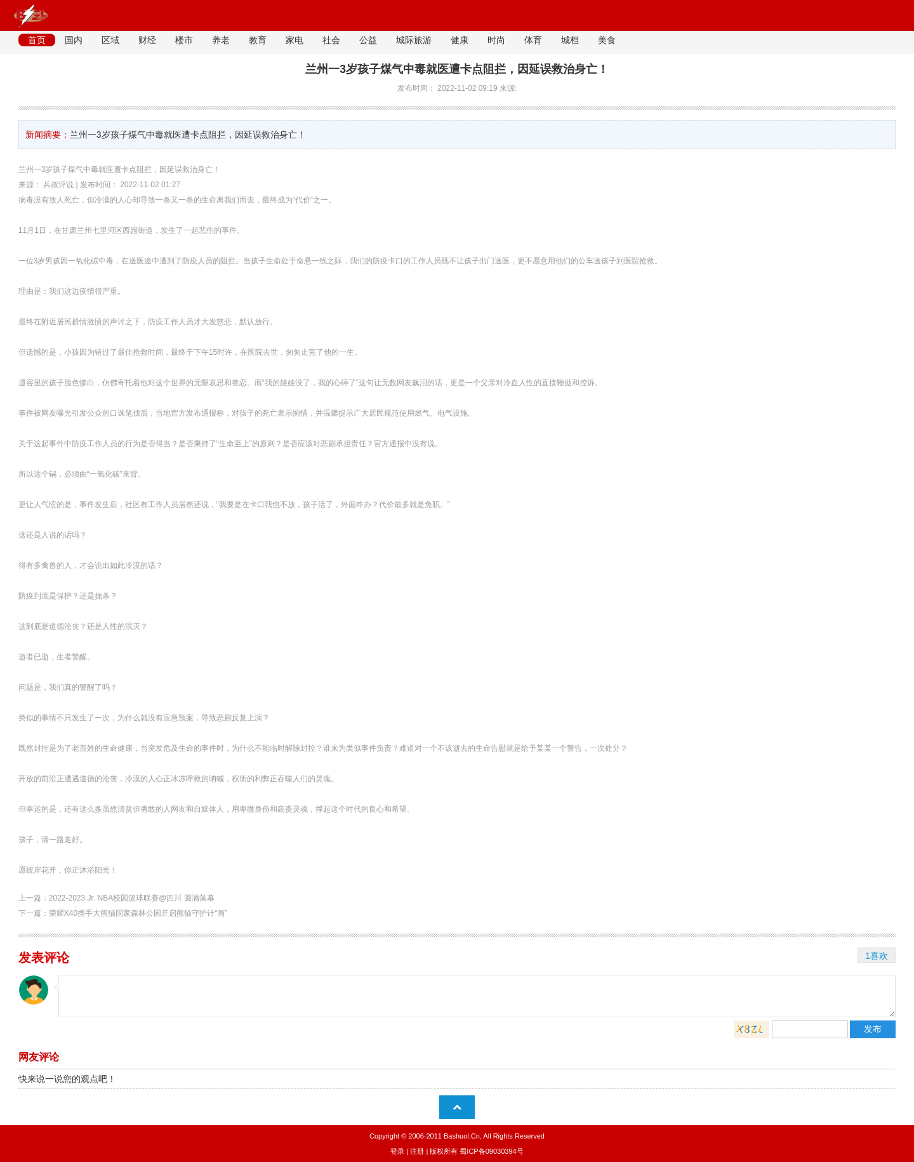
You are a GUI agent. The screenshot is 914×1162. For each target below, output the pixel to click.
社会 (331, 40)
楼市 (184, 40)
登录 (397, 1151)
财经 (147, 40)
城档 (570, 40)
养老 (221, 40)
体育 (533, 40)
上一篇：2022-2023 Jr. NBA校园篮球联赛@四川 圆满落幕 (116, 898)
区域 (110, 40)
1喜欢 (876, 956)
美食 (607, 40)
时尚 (496, 40)
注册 (417, 1151)
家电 (294, 40)
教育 (258, 40)
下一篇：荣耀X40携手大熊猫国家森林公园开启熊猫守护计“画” (122, 913)
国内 (74, 40)
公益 (368, 40)
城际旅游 (414, 40)
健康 (459, 40)
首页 (37, 40)
